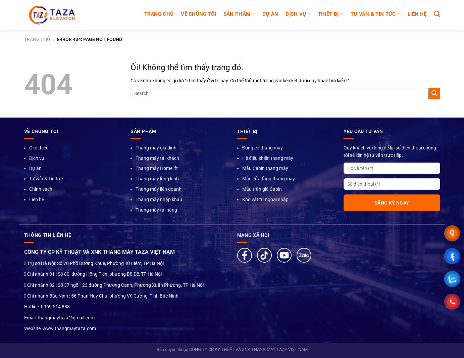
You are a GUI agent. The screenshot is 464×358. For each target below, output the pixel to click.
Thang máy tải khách (157, 158)
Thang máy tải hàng (156, 210)
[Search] (437, 14)
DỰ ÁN (270, 14)
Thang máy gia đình (156, 147)
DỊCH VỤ (298, 14)
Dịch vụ (36, 158)
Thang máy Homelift (157, 168)
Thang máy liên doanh (159, 189)
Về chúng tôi (198, 14)
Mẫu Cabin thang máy (265, 168)
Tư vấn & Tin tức (46, 178)
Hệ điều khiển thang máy (267, 158)
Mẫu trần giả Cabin (262, 189)
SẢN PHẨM (239, 14)
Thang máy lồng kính (157, 178)
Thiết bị (330, 14)
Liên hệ (36, 199)
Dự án (35, 168)
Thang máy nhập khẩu (159, 199)
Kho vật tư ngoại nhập (265, 199)
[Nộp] (434, 93)
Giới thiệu (39, 147)
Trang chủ (159, 14)
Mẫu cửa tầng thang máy (268, 178)
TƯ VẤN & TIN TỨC (375, 14)
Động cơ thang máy (262, 147)
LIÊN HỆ (417, 14)
